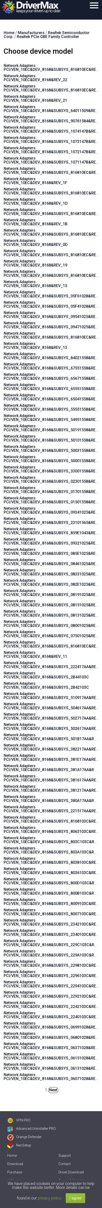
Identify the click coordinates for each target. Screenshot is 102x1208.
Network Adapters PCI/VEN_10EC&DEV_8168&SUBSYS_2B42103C (46, 685)
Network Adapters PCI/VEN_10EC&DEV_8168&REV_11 (35, 654)
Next (53, 1090)
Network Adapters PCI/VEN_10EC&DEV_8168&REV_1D (36, 201)
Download (15, 1164)
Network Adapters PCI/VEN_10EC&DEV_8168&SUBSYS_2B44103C (46, 675)
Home (12, 1155)
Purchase (14, 1172)
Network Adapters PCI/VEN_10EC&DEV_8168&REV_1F (35, 181)
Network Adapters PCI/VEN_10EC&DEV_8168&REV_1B (35, 222)
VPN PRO (18, 1120)
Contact (64, 1164)
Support (64, 1155)
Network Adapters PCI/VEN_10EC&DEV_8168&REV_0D (36, 242)
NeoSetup (19, 1145)
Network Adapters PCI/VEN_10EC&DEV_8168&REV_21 (35, 98)
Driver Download (71, 1172)
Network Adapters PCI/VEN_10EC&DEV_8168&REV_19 (35, 263)
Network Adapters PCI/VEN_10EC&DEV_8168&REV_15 (35, 284)
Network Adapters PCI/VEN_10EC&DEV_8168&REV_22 (35, 78)
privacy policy (49, 1198)
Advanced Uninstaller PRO (31, 1128)
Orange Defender (24, 1137)
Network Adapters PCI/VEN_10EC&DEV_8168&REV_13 (35, 345)
